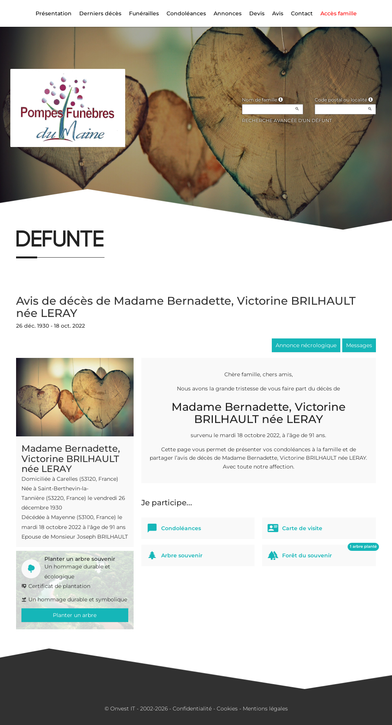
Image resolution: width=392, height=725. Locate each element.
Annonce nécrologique (306, 345)
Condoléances (186, 13)
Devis (257, 13)
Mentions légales (265, 708)
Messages (359, 345)
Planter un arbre (74, 615)
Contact (302, 13)
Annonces (228, 13)
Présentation (54, 13)
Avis (277, 13)
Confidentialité (192, 708)
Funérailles (144, 13)
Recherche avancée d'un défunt (287, 120)
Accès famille (338, 13)
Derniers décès (100, 13)
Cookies (227, 708)
